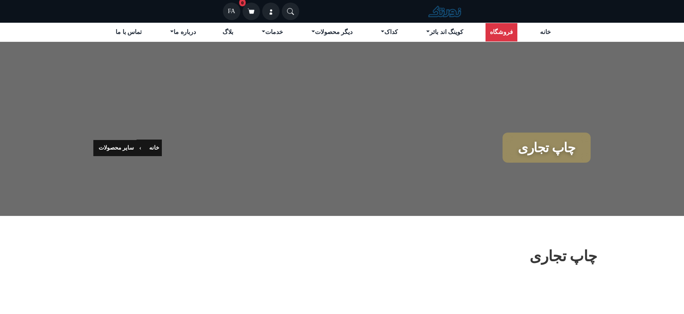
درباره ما (185, 32)
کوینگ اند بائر (446, 32)
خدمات (274, 32)
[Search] (290, 11)
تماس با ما (129, 32)
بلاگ (227, 32)
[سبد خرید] (251, 11)
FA (231, 11)
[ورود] (271, 11)
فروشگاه (501, 32)
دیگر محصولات (334, 32)
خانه (545, 32)
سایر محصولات (116, 147)
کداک (391, 32)
